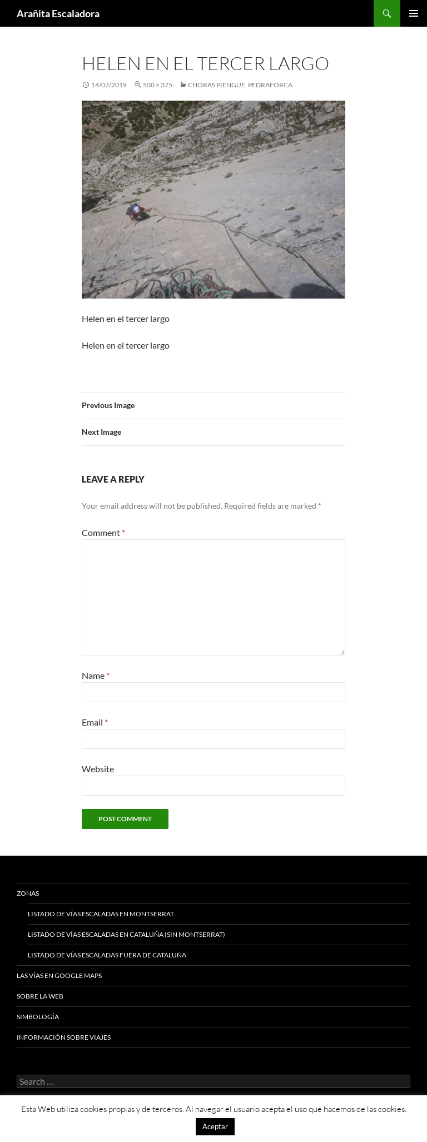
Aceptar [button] (215, 1126)
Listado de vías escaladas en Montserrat (101, 914)
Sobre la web (40, 996)
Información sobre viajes (64, 1037)
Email (95, 722)
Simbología (38, 1016)
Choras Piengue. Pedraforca (240, 85)
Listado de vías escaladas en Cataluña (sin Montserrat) (126, 934)
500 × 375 (157, 85)
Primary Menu (413, 13)
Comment (103, 532)
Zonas (28, 893)
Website (98, 768)
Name (96, 675)
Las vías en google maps (59, 975)
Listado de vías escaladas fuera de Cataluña (107, 955)
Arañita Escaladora (58, 13)
